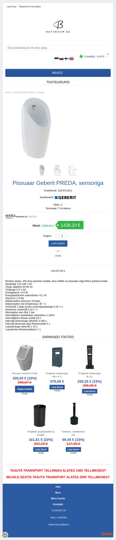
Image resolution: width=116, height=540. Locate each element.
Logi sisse (11, 6)
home (7, 92)
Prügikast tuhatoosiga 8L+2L (90, 375)
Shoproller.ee (107, 534)
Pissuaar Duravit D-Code (24, 373)
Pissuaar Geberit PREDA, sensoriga (28, 92)
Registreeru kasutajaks (30, 6)
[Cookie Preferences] (5, 535)
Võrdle (58, 256)
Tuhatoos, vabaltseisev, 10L (73, 433)
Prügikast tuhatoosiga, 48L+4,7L (57, 375)
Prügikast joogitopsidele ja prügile (41, 433)
